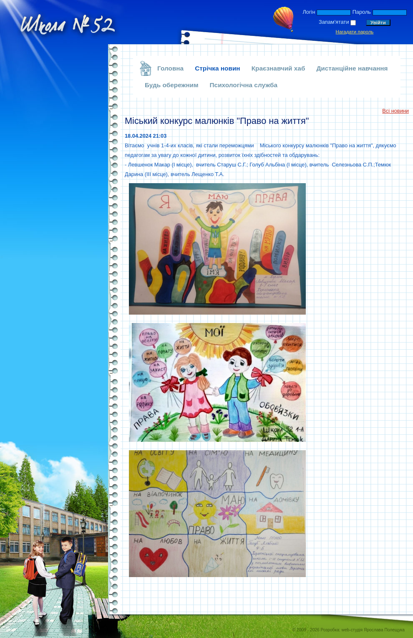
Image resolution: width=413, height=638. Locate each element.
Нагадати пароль (355, 31)
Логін (308, 12)
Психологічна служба (244, 84)
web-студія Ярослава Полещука (373, 630)
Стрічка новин (217, 68)
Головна (170, 68)
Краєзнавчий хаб (278, 68)
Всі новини (395, 111)
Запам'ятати (334, 22)
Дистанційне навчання (352, 68)
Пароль (362, 12)
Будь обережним (172, 84)
